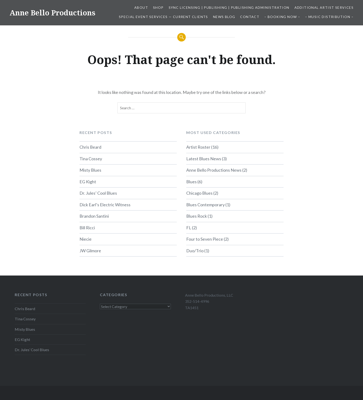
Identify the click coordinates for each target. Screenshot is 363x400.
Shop (158, 7)
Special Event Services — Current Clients (163, 17)
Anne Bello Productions (52, 13)
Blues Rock (196, 216)
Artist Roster (198, 147)
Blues (191, 181)
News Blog (224, 17)
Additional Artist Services (324, 7)
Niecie (85, 239)
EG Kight (87, 181)
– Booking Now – (282, 17)
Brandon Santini (94, 216)
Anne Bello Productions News (214, 170)
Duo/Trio (195, 250)
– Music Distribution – (329, 17)
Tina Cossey (90, 158)
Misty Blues (90, 170)
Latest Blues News (203, 158)
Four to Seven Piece (204, 239)
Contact (249, 17)
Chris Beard (90, 147)
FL (188, 227)
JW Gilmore (90, 250)
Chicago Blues (199, 193)
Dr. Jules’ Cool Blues (98, 193)
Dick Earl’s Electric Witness (104, 204)
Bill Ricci (87, 227)
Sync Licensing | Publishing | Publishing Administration (229, 7)
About (141, 7)
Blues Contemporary (205, 204)
